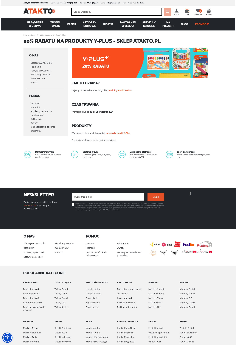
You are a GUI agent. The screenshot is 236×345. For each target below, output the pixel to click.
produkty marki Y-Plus (119, 90)
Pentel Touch (154, 341)
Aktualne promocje (40, 72)
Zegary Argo (92, 307)
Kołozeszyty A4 (124, 298)
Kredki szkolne (93, 328)
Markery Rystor (30, 328)
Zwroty (34, 118)
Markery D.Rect (187, 302)
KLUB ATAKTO (38, 76)
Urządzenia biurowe (35, 24)
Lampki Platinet (93, 293)
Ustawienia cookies (33, 256)
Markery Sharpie (156, 289)
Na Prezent (168, 24)
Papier (71, 24)
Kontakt (34, 80)
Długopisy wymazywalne (129, 289)
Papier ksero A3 (31, 298)
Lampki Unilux (93, 289)
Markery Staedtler (32, 332)
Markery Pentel (187, 289)
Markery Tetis (30, 337)
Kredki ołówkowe (62, 341)
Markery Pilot (155, 302)
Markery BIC (186, 298)
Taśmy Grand (61, 289)
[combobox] (115, 12)
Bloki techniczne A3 (127, 307)
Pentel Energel (155, 328)
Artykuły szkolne (148, 24)
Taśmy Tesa (60, 302)
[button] (7, 337)
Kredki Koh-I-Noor (126, 328)
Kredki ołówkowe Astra (97, 337)
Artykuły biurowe (89, 24)
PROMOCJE (202, 24)
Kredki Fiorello (93, 332)
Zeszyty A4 (122, 293)
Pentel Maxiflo (187, 341)
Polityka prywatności (41, 68)
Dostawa (35, 98)
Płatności (35, 102)
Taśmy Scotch (61, 307)
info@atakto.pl (113, 3)
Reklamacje (36, 114)
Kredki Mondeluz (125, 337)
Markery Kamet (187, 293)
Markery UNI (154, 307)
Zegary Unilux (93, 302)
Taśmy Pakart (61, 298)
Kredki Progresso (125, 341)
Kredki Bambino (62, 328)
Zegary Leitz (92, 298)
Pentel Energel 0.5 (157, 337)
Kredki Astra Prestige (96, 341)
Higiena (108, 24)
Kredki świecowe (62, 337)
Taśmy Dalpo (60, 293)
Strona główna (29, 35)
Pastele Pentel (187, 328)
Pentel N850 (186, 337)
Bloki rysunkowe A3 (127, 302)
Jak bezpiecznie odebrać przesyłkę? (43, 123)
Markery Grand (187, 307)
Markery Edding (156, 293)
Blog (184, 24)
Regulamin (36, 64)
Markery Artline (31, 341)
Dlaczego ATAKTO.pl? (41, 60)
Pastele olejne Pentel (158, 332)
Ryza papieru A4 (31, 293)
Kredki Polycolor (125, 332)
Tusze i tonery (55, 24)
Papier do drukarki (32, 302)
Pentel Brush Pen (188, 332)
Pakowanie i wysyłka (128, 24)
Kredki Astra (60, 332)
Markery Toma (155, 298)
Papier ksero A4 (31, 289)
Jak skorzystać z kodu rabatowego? (41, 108)
